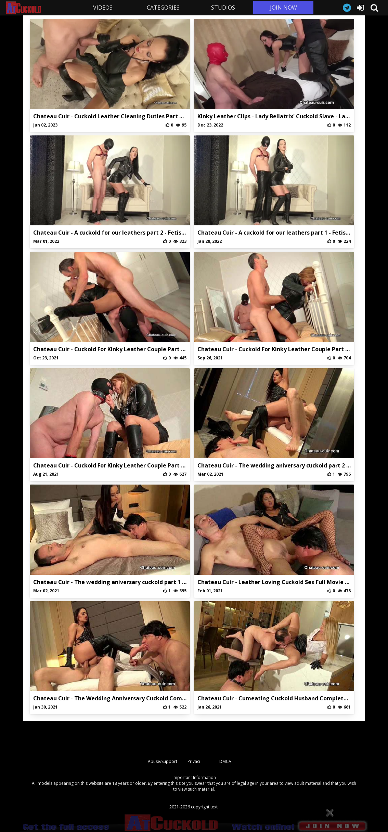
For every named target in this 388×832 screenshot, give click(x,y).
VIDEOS (103, 7)
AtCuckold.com (39, 8)
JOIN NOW (283, 7)
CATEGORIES (163, 7)
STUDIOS (223, 7)
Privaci (193, 761)
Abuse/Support (162, 761)
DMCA (225, 761)
